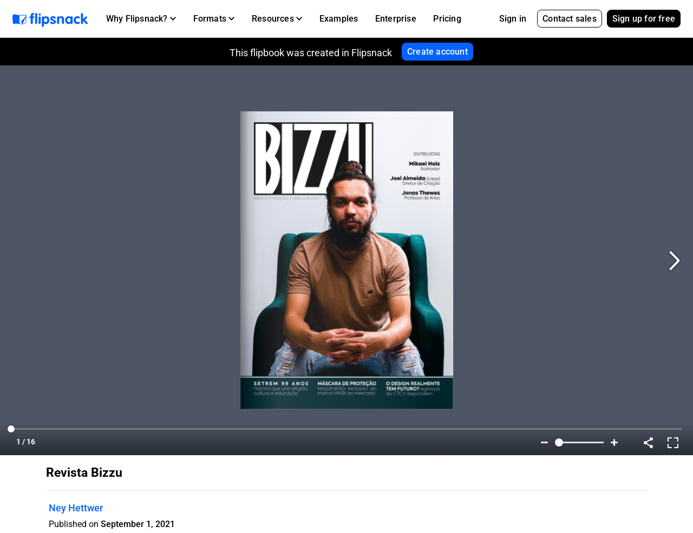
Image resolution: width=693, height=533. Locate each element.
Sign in (512, 19)
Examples (338, 19)
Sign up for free (643, 19)
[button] (141, 19)
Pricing (447, 19)
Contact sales (569, 19)
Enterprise (395, 19)
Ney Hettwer (76, 508)
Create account (437, 51)
